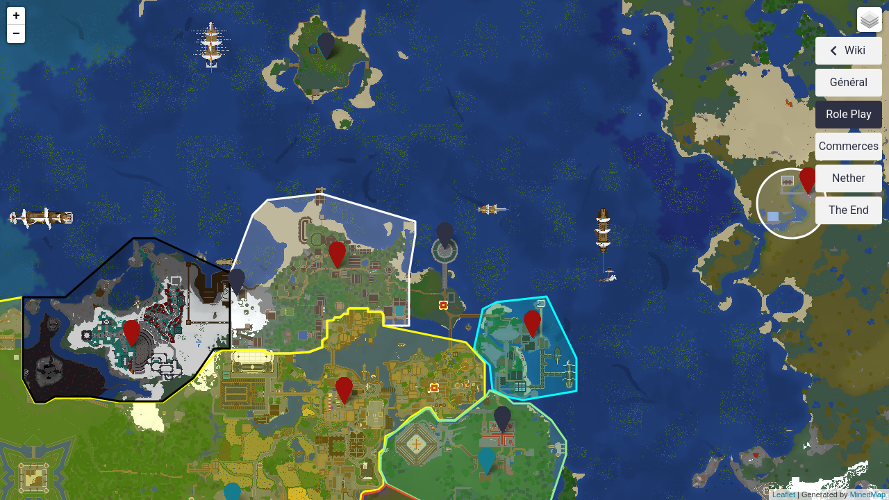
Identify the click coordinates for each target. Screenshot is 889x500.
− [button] (16, 34)
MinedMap (868, 494)
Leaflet (783, 494)
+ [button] (16, 16)
